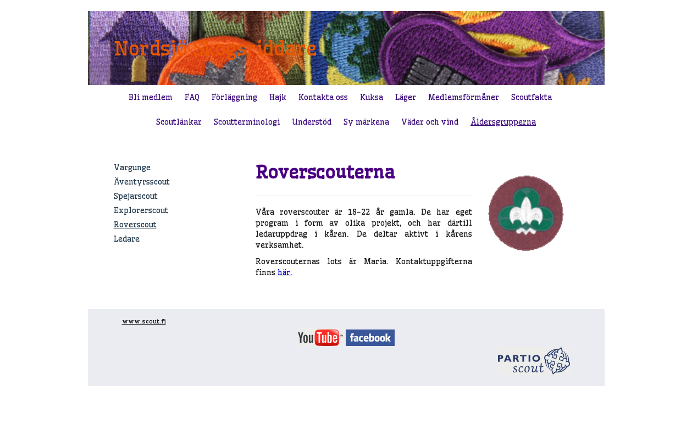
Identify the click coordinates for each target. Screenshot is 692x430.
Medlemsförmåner (463, 97)
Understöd (311, 122)
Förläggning (234, 97)
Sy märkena (366, 122)
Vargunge (132, 167)
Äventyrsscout (142, 182)
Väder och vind (429, 122)
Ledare (127, 239)
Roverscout (135, 225)
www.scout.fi (144, 321)
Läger (405, 97)
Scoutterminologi (247, 122)
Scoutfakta (531, 97)
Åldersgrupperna (503, 122)
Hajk (277, 97)
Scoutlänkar (179, 122)
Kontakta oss (323, 97)
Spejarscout (136, 196)
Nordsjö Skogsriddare (215, 48)
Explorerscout (141, 210)
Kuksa (371, 97)
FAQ (192, 97)
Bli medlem (151, 97)
